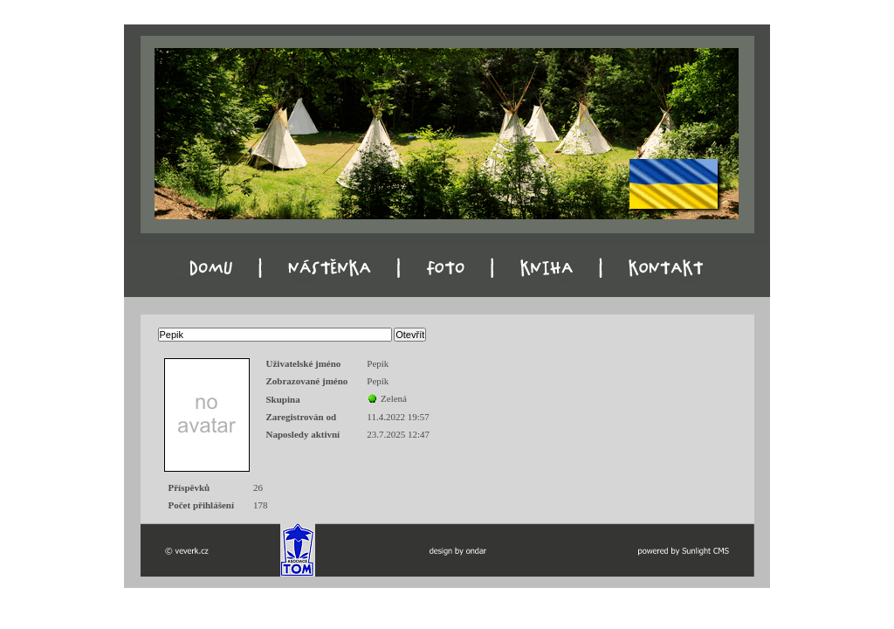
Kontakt (684, 280)
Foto (437, 280)
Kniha (558, 280)
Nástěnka (310, 280)
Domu (179, 280)
